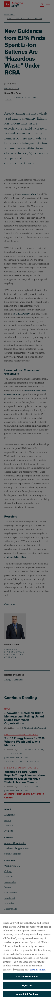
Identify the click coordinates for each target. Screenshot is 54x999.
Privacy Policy (37, 971)
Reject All (27, 987)
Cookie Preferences (27, 978)
